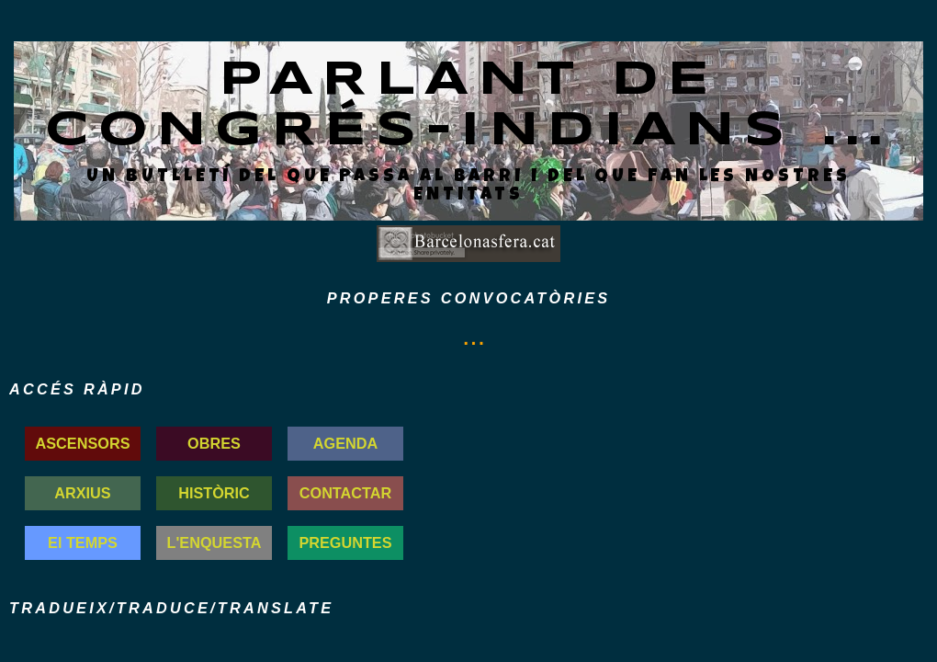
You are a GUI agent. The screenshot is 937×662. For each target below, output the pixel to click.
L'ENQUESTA (214, 542)
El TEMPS (83, 542)
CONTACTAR (345, 493)
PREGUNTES (345, 542)
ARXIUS (82, 493)
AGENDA (345, 443)
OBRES (214, 443)
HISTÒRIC (214, 493)
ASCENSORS (83, 443)
